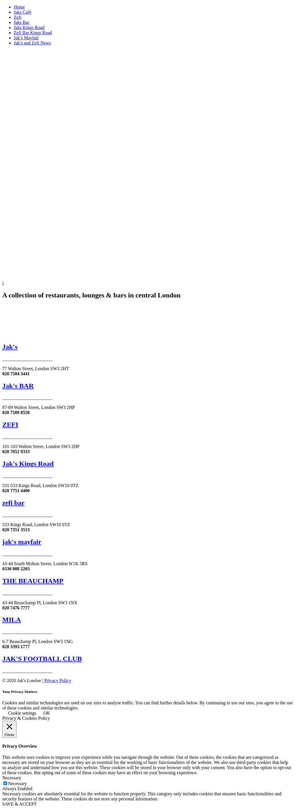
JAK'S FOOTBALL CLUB (42, 658)
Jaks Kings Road (29, 27)
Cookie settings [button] (22, 713)
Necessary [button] (11, 777)
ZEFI (10, 424)
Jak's (9, 346)
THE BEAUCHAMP (32, 581)
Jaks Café (22, 12)
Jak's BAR (18, 386)
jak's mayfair (21, 542)
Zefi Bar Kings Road (33, 32)
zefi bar (13, 502)
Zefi (17, 17)
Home (19, 7)
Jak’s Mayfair (26, 37)
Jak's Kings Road (28, 463)
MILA (11, 619)
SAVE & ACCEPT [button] (19, 804)
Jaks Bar (21, 22)
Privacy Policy (58, 680)
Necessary (17, 783)
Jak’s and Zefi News (32, 42)
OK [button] (46, 713)
